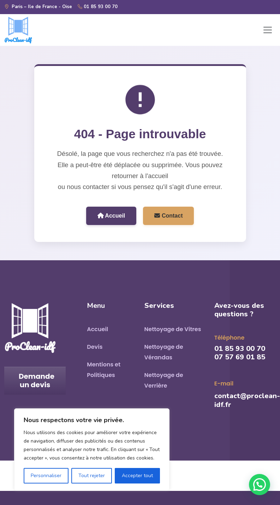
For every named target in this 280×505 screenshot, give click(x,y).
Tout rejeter (91, 475)
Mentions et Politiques (103, 369)
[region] (91, 449)
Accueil (111, 216)
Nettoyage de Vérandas (163, 352)
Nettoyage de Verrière (163, 380)
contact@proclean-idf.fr (247, 400)
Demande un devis (36, 380)
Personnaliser (46, 475)
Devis (94, 347)
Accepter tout (137, 475)
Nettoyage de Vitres (172, 329)
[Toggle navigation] (268, 30)
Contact (168, 216)
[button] (259, 484)
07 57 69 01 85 (239, 357)
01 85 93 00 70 (98, 7)
